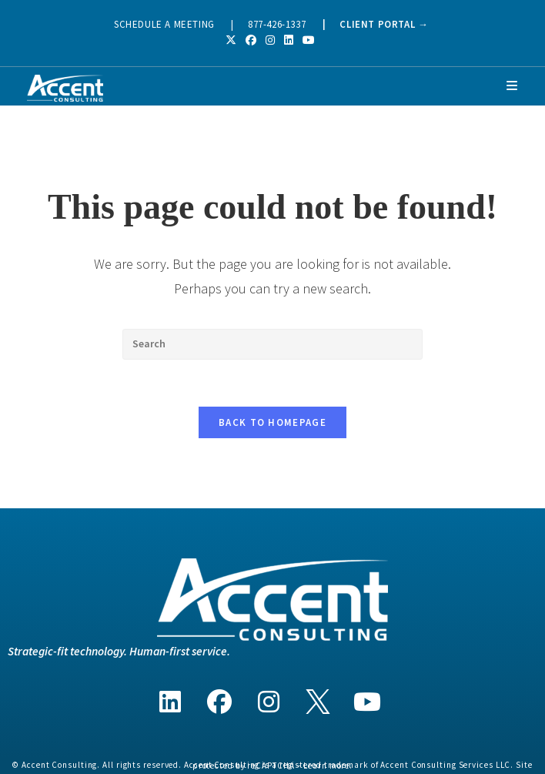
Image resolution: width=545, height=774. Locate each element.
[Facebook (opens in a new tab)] (251, 40)
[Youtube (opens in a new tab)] (308, 40)
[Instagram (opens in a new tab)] (270, 40)
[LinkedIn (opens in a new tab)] (288, 40)
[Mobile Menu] (512, 85)
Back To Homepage (272, 422)
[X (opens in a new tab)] (233, 40)
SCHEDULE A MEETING (164, 24)
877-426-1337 (277, 24)
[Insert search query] (272, 344)
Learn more (326, 765)
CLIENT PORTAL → (383, 24)
